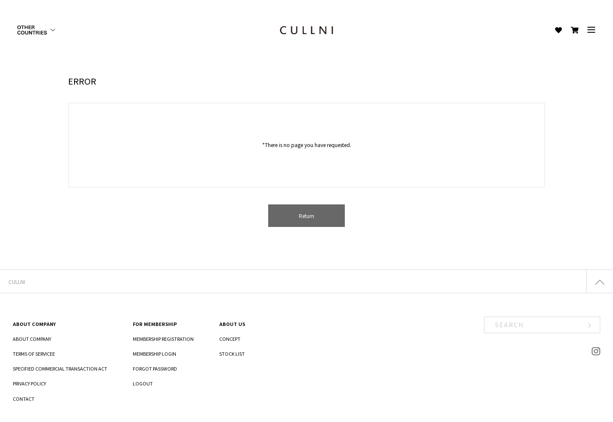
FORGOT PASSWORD (155, 368)
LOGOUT (143, 383)
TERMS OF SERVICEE (34, 353)
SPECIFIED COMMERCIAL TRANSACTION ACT (60, 368)
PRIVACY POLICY (29, 383)
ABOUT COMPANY (32, 338)
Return (306, 215)
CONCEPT (230, 338)
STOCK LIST (232, 353)
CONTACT (23, 398)
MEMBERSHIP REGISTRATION (163, 338)
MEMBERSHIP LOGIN (154, 353)
